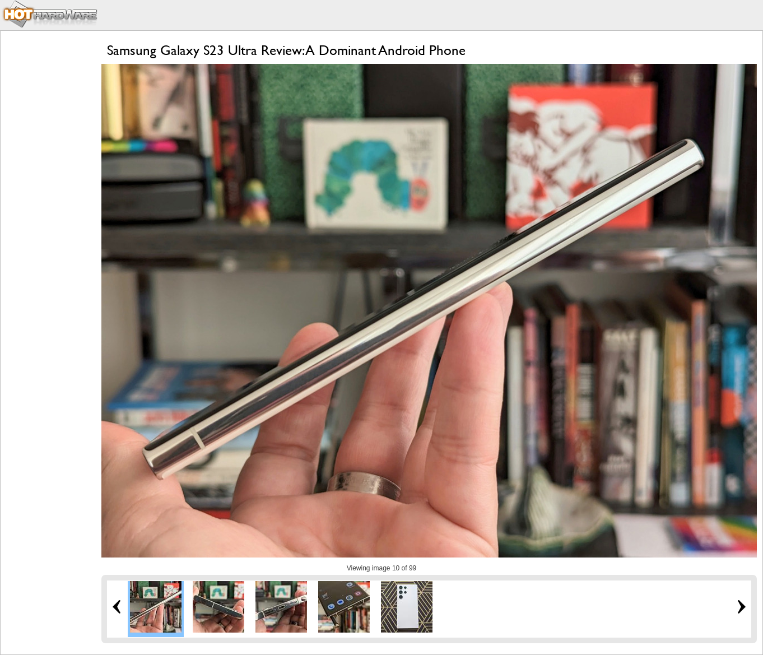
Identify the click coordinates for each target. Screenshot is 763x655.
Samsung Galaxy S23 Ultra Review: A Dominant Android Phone (286, 50)
